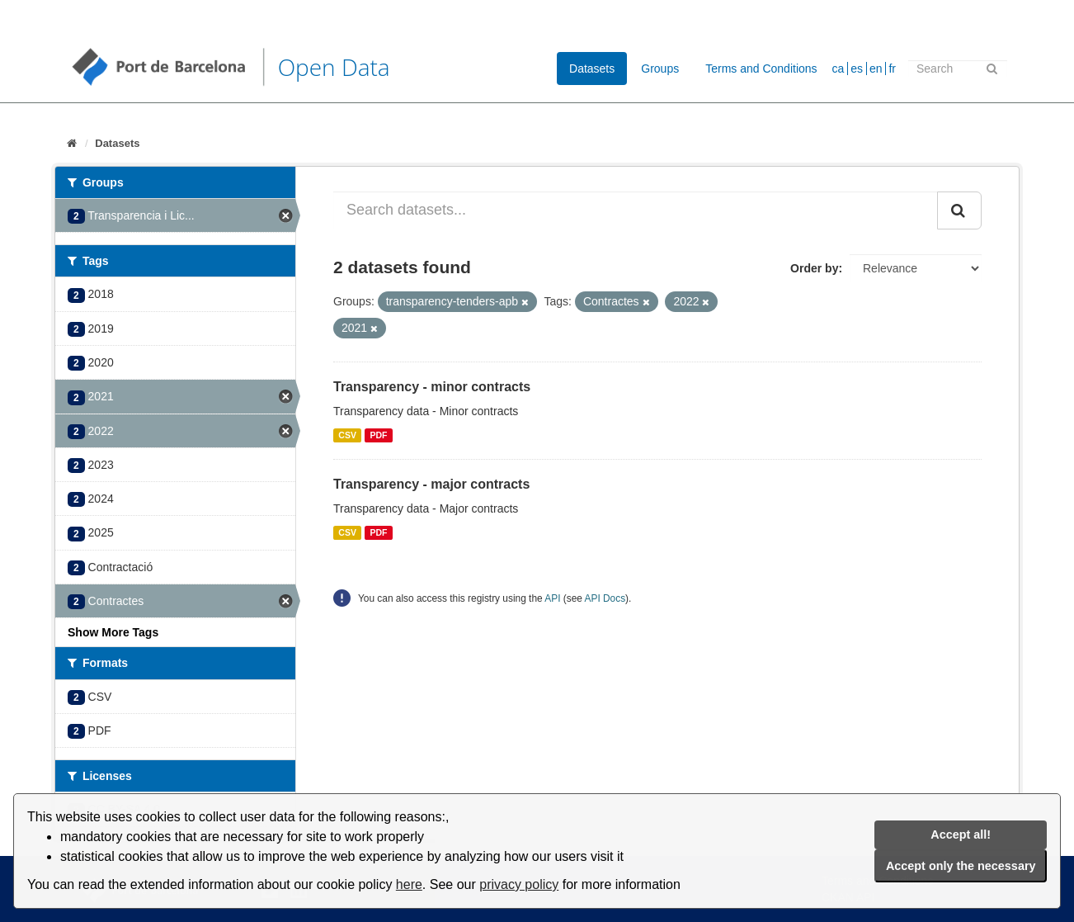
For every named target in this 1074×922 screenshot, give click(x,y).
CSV (347, 435)
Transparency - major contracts (431, 484)
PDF (378, 435)
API (552, 598)
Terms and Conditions (761, 68)
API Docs (605, 598)
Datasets (592, 68)
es (856, 68)
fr (892, 68)
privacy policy (518, 884)
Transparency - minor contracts (431, 387)
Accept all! (960, 834)
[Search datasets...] (635, 210)
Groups (660, 68)
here (409, 884)
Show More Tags (113, 632)
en (876, 68)
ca (838, 68)
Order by (814, 268)
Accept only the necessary (961, 865)
